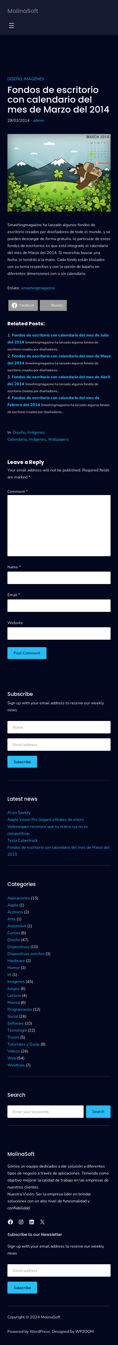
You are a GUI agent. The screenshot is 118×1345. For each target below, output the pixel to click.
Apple (12, 905)
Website (15, 623)
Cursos (13, 933)
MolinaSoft (22, 11)
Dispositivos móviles (26, 954)
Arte (11, 919)
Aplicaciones (18, 898)
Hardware (16, 961)
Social (12, 1016)
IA (9, 974)
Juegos (13, 988)
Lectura (14, 995)
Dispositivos (18, 947)
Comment (17, 491)
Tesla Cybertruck (22, 840)
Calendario (17, 439)
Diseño (14, 79)
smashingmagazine (38, 288)
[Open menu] (11, 25)
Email (13, 595)
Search (98, 1111)
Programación (19, 1009)
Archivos (15, 912)
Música (13, 1002)
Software (15, 1023)
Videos (13, 1051)
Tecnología (17, 1030)
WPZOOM (84, 1331)
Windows (16, 1065)
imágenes (37, 439)
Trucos (13, 1037)
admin (38, 120)
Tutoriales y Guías (23, 1044)
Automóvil (16, 926)
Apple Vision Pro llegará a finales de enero (45, 819)
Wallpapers (58, 439)
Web (11, 1058)
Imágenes (34, 79)
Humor (13, 967)
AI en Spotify (18, 812)
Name (14, 567)
